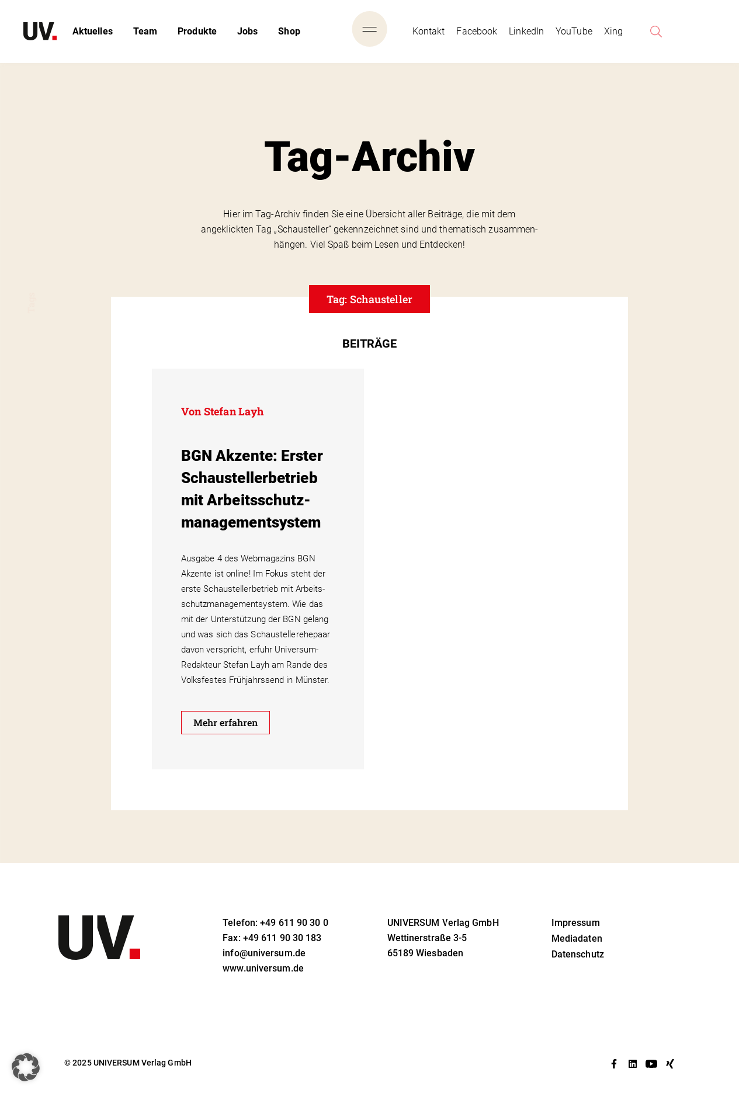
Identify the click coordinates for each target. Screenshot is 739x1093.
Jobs (247, 31)
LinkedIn (526, 31)
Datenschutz (577, 954)
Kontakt (428, 31)
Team (145, 31)
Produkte (197, 31)
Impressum (575, 922)
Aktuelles (92, 31)
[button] (25, 1067)
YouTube (574, 31)
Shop (289, 31)
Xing (613, 31)
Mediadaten (576, 938)
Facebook (476, 31)
